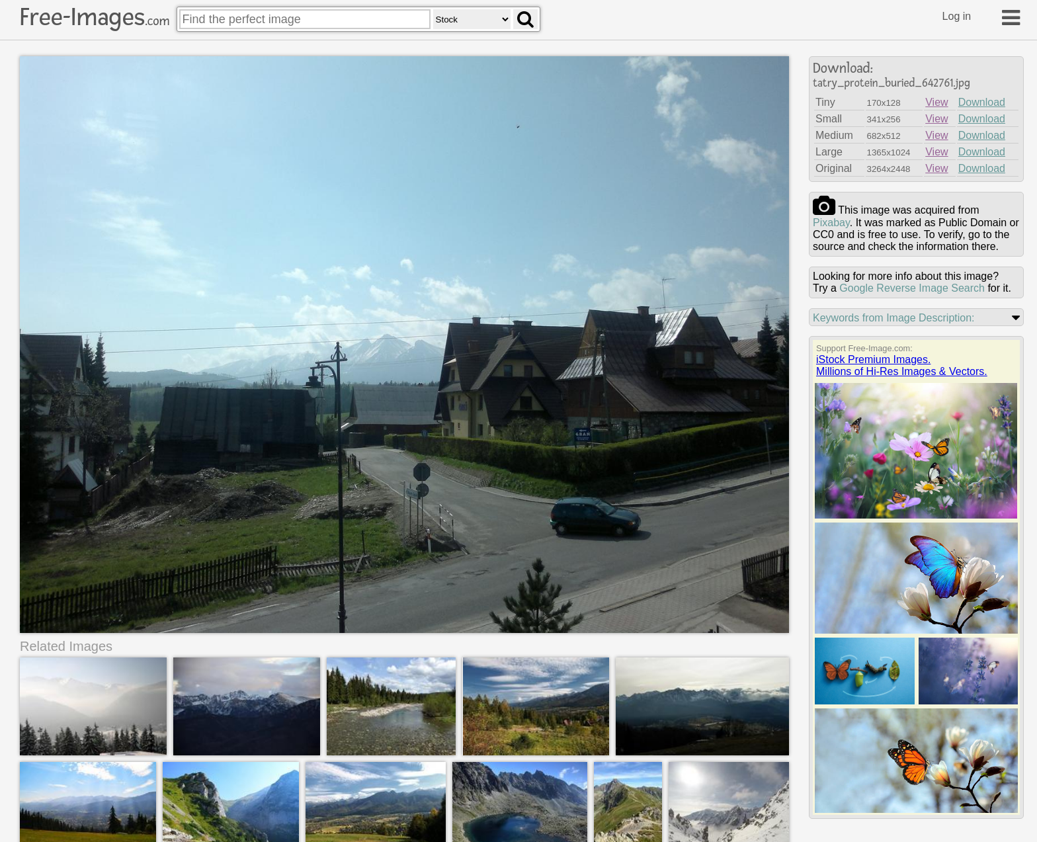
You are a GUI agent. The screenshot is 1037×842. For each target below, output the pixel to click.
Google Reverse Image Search (912, 288)
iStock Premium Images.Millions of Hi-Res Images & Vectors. (901, 365)
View (936, 102)
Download (981, 102)
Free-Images (94, 17)
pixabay (831, 222)
